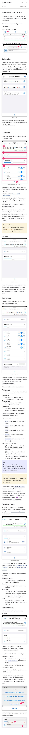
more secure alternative (18, 512)
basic (13, 194)
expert (18, 194)
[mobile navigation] (26, 2)
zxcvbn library (9, 229)
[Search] (22, 2)
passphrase (6, 195)
